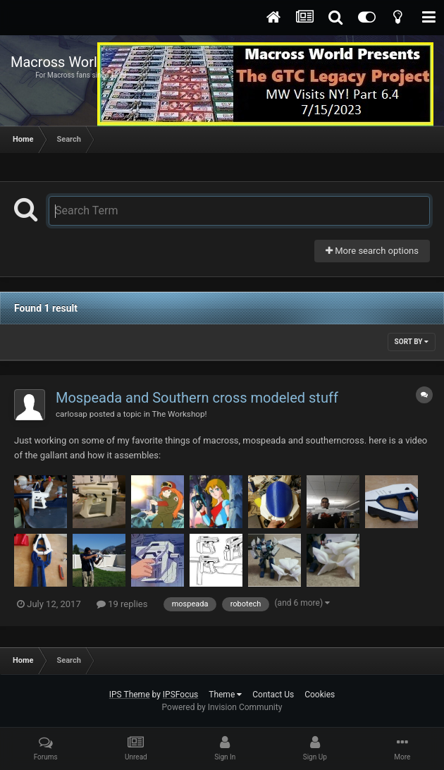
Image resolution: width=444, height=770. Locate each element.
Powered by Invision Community (222, 707)
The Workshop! (179, 414)
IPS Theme (129, 694)
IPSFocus (180, 694)
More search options (372, 250)
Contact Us (273, 694)
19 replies (122, 604)
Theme (225, 694)
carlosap (71, 414)
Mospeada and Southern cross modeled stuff (197, 397)
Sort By (411, 342)
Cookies (319, 694)
